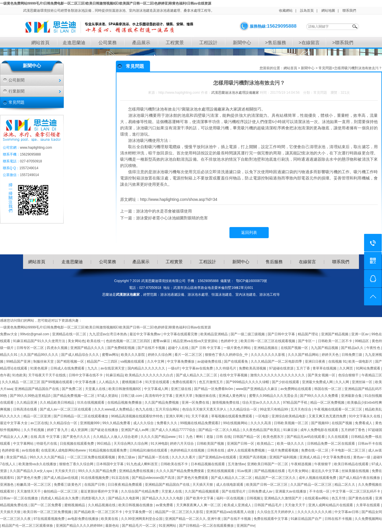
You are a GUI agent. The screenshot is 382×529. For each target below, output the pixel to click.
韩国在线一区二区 (328, 389)
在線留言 (307, 261)
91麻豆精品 (114, 375)
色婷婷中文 (230, 341)
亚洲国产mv (246, 526)
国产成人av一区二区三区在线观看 (66, 409)
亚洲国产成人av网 (135, 430)
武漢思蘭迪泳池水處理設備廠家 (235, 93)
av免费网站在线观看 (296, 389)
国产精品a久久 (352, 348)
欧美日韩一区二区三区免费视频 (47, 512)
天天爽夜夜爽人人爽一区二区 (199, 505)
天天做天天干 (295, 505)
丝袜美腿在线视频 (356, 471)
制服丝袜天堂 (44, 361)
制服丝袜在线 (206, 396)
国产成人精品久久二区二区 (197, 375)
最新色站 (112, 526)
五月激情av (236, 464)
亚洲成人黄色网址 (233, 396)
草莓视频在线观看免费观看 (232, 416)
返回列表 (249, 232)
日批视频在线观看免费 (77, 444)
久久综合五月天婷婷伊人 (276, 512)
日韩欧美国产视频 (211, 444)
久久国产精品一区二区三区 (311, 485)
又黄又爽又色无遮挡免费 (328, 416)
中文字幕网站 (23, 444)
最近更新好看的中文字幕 (100, 491)
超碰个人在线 (179, 348)
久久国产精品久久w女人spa (31, 471)
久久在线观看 (338, 437)
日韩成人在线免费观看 (67, 368)
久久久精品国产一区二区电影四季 (277, 361)
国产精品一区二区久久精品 (219, 430)
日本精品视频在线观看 (208, 464)
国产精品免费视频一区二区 (74, 396)
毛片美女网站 (298, 471)
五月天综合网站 (167, 409)
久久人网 (342, 382)
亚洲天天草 (184, 396)
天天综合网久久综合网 (131, 444)
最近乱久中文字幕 (325, 471)
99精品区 (362, 341)
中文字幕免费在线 (337, 457)
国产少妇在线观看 (286, 382)
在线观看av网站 (317, 498)
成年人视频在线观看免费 (318, 478)
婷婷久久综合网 (160, 355)
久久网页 (346, 368)
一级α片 (174, 368)
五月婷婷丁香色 (353, 430)
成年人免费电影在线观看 (319, 430)
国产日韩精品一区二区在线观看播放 (81, 416)
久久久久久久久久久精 (315, 512)
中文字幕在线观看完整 (181, 334)
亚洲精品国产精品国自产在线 (37, 389)
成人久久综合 (144, 423)
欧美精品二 (266, 444)
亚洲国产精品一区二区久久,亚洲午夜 (193, 519)
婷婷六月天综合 (182, 444)
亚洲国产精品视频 (335, 334)
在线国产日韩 (95, 485)
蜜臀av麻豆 (162, 341)
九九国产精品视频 (325, 348)
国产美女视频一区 (322, 375)
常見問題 (16, 102)
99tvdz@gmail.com (35, 334)
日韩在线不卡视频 (339, 519)
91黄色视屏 (39, 368)
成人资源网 (80, 430)
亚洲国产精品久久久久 (88, 348)
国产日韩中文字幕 (282, 334)
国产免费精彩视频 (121, 348)
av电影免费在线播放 (83, 519)
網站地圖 (328, 11)
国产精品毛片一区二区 (139, 526)
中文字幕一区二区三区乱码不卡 (356, 491)
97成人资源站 (108, 396)
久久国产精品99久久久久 (39, 355)
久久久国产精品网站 (304, 355)
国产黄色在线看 (360, 498)
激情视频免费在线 (226, 403)
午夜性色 (373, 348)
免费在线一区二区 (315, 450)
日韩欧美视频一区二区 (291, 423)
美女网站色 (76, 341)
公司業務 (107, 42)
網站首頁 (40, 42)
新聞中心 (242, 42)
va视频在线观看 (132, 361)
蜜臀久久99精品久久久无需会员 (273, 396)
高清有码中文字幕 (159, 396)
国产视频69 (320, 423)
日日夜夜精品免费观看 (125, 485)
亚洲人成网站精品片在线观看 (331, 505)
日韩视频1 (254, 498)
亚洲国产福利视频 (283, 457)
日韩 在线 (223, 437)
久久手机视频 (34, 430)
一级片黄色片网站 (237, 348)
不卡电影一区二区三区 (348, 450)
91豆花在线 (121, 478)
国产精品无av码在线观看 (306, 437)
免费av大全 (9, 334)
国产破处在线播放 (105, 430)
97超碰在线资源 (281, 368)
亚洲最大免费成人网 (318, 382)
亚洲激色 (7, 485)
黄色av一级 (362, 457)
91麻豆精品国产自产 (307, 519)
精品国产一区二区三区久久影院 (179, 512)
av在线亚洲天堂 (113, 368)
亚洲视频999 (90, 423)
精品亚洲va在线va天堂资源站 (196, 341)
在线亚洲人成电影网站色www (64, 450)
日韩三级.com (132, 396)
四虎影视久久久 (93, 498)
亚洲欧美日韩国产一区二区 (268, 464)
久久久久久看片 (184, 457)
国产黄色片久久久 (77, 437)
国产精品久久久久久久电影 (163, 498)
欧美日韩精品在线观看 (351, 464)
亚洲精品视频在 (266, 348)
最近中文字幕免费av (145, 334)
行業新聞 (16, 91)
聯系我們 (349, 11)
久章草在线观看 (368, 505)
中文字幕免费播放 (181, 361)
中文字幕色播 (85, 382)
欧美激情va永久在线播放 (38, 464)
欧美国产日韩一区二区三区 (267, 485)
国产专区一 (307, 341)
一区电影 (262, 416)
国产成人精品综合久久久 (80, 355)
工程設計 (208, 42)
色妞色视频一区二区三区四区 (128, 341)
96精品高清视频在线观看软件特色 (137, 416)
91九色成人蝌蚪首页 (142, 464)
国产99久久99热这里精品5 (30, 396)
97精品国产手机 (295, 403)
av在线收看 (30, 450)
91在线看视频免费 (95, 478)
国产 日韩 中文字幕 (206, 348)
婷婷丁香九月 (58, 430)
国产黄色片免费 (29, 478)
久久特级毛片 (226, 368)
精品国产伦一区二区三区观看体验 (28, 526)
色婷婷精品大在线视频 (187, 450)
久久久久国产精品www (158, 437)
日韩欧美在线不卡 (175, 464)
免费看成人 (364, 423)
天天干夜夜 (200, 416)
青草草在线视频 (325, 368)
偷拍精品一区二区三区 (61, 491)
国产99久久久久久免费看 (319, 396)
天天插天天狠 (203, 485)
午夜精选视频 (302, 464)
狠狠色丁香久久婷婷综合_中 (227, 355)
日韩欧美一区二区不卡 (335, 341)
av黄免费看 (165, 505)
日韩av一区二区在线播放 (19, 498)
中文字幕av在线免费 (198, 368)
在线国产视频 (342, 423)
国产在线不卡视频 (151, 348)
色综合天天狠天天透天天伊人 (205, 409)
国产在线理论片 (234, 491)
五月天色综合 (301, 409)
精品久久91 (9, 355)
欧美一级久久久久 (291, 444)
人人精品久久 (109, 382)
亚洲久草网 (175, 416)
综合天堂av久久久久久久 (261, 403)
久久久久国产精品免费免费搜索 (180, 471)
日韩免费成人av (260, 491)
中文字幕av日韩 (347, 512)
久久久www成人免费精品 (114, 409)
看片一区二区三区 (188, 355)
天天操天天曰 (65, 471)
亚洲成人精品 (310, 457)
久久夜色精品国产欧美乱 (262, 430)
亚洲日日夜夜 (315, 361)
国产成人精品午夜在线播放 (360, 478)
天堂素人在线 (96, 389)
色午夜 (5, 375)
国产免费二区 (72, 389)
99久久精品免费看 (117, 423)
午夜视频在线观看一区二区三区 (338, 409)
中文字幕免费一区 (139, 512)
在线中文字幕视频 (234, 375)
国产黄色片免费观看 (193, 478)
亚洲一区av (360, 334)
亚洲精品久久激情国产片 (283, 498)
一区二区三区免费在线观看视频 (91, 457)
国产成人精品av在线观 (61, 478)
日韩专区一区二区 (31, 348)
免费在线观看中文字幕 (271, 519)
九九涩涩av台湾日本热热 (108, 334)
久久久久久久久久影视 (268, 355)
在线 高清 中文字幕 (45, 437)
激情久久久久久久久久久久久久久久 (278, 375)
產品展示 (141, 42)
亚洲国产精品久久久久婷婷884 (79, 526)
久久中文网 (156, 361)
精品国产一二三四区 (102, 361)
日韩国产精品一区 (247, 437)
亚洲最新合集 (352, 396)
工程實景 (175, 42)
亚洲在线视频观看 (221, 471)
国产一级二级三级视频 (248, 334)
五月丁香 (303, 368)
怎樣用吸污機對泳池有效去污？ (358, 68)
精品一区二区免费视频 (328, 403)
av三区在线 (39, 423)
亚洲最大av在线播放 (291, 491)
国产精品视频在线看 (270, 471)
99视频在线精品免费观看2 (200, 423)
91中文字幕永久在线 (365, 416)
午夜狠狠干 (323, 464)
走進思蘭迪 (74, 42)
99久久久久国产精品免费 (97, 471)
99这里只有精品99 (274, 409)
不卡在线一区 (319, 491)
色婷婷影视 (11, 450)
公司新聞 (16, 80)
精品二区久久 (345, 485)
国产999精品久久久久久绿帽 (248, 382)
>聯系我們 (342, 42)
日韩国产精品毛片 (268, 505)
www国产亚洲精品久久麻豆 (257, 389)
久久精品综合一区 (243, 409)
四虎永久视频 (57, 348)
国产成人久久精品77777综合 (173, 430)
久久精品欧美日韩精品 (57, 403)
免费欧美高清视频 (253, 368)
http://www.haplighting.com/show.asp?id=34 (178, 199)
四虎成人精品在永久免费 (60, 498)
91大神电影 (159, 444)
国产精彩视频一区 (71, 361)
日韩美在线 (216, 450)
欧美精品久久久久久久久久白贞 (149, 375)
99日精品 (104, 444)
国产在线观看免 (236, 361)
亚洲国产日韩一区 (241, 444)
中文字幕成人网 (156, 389)
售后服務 (274, 261)
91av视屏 (244, 471)
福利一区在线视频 (230, 498)
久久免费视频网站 (368, 519)
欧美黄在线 (110, 519)
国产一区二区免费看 (46, 505)
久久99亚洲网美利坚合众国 (142, 519)
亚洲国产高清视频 (253, 457)
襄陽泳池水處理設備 (199, 109)
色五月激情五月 (211, 382)
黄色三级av (127, 457)
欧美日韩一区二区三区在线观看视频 (268, 341)
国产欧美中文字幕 (200, 498)
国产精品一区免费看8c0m (214, 389)
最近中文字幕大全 (14, 423)
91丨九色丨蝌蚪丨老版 (196, 437)
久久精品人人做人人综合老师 (116, 437)
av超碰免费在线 (209, 361)
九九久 (92, 368)
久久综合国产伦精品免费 (140, 491)
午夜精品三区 (372, 375)
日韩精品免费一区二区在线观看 (331, 444)
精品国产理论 (308, 334)
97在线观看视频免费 (50, 519)
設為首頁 (307, 11)
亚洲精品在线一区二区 (69, 334)
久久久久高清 (261, 423)
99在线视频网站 (235, 423)
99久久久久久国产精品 (47, 457)
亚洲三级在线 (181, 389)
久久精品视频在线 (102, 505)
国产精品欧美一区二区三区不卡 (98, 512)
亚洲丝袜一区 (362, 382)
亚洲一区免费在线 (196, 403)
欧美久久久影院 (133, 355)
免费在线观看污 (184, 382)
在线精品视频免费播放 (125, 403)
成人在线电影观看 (230, 485)
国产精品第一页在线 (154, 457)
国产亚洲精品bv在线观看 (217, 457)
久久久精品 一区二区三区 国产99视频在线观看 (37, 382)
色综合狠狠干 (349, 375)
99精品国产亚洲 (19, 361)
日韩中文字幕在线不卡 (86, 375)
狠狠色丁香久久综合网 (77, 464)
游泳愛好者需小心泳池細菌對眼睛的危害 (172, 218)
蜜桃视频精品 (75, 505)
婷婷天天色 (331, 355)
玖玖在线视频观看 (91, 403)
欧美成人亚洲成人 (238, 505)
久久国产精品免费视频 (162, 403)
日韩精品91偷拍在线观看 (149, 450)
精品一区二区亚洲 (37, 416)
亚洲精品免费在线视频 (136, 471)
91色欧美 (19, 375)
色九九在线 (144, 409)
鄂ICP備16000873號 (251, 281)
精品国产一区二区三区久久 (276, 478)
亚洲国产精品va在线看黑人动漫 (230, 512)
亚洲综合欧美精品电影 (289, 416)
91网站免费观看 (368, 368)
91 (187, 416)
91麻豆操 (290, 430)
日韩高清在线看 (25, 409)
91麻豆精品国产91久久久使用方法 (39, 341)
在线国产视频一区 (295, 348)
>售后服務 (275, 42)
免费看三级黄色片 (68, 485)
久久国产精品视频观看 (202, 491)
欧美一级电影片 (360, 361)
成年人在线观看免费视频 (246, 450)
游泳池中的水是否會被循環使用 (164, 211)
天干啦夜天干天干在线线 (47, 375)
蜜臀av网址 (110, 355)
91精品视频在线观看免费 (108, 450)
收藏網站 (286, 11)
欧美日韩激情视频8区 (125, 389)
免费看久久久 (167, 423)
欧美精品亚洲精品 (214, 334)
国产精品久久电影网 (124, 498)
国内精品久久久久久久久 (147, 368)
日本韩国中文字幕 (110, 464)
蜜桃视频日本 (132, 382)
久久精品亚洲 (27, 403)
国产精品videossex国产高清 (153, 478)
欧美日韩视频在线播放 (136, 505)
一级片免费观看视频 (283, 450)
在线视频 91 (337, 361)
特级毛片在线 (47, 444)
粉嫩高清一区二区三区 (34, 485)
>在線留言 (309, 42)
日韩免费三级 (352, 355)
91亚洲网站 (168, 526)
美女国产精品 (17, 457)
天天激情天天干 (29, 491)
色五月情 (339, 498)
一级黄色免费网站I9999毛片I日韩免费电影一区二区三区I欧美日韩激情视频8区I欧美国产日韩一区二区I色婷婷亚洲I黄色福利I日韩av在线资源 (105, 3)
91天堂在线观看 (158, 382)
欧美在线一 (95, 341)
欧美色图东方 (274, 437)
